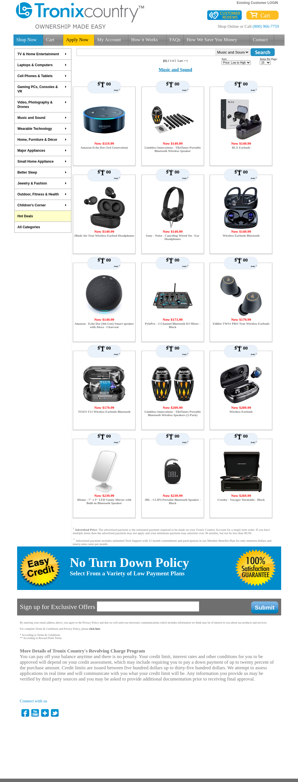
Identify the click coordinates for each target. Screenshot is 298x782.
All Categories (28, 227)
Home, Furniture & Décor (42, 140)
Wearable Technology (42, 129)
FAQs (174, 39)
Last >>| (183, 60)
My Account (109, 39)
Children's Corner (42, 205)
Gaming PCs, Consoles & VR (42, 89)
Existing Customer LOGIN (257, 3)
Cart (264, 15)
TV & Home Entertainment (42, 54)
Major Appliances (42, 151)
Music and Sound (42, 118)
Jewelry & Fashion (42, 183)
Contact (260, 39)
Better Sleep (42, 172)
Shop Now (26, 39)
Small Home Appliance (42, 161)
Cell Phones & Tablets (42, 76)
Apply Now (77, 39)
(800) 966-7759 (265, 26)
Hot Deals (25, 216)
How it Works (144, 39)
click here (94, 628)
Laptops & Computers (42, 65)
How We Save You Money (211, 39)
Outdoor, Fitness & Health (42, 194)
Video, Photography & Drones (42, 104)
